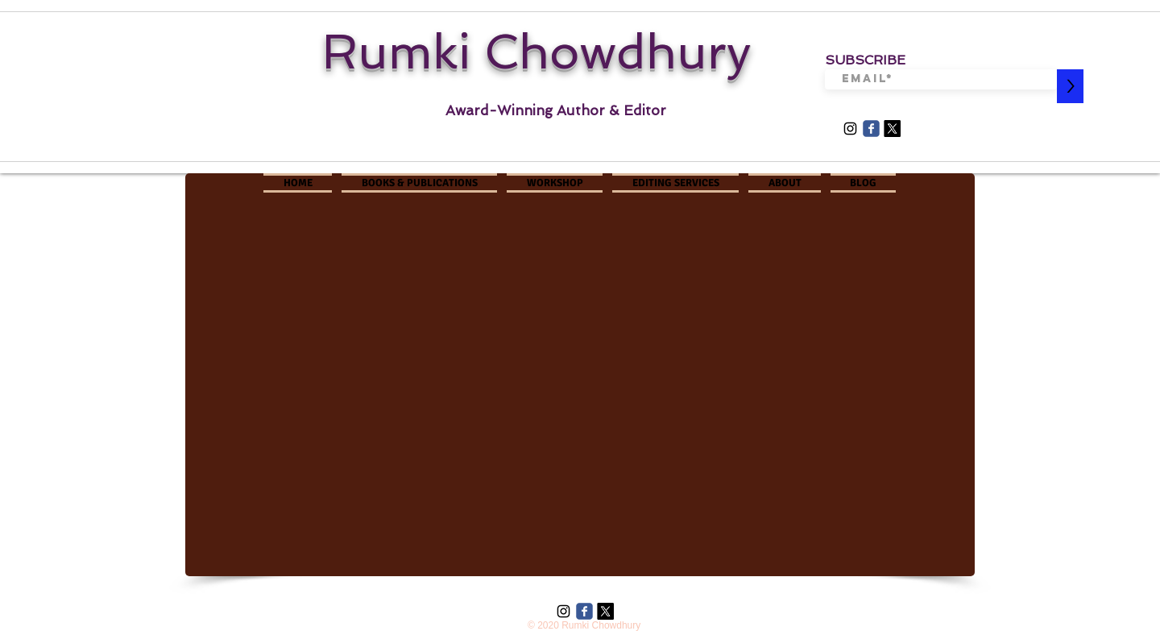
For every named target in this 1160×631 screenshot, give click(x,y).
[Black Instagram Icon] (850, 128)
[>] (1070, 86)
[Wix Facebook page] (871, 128)
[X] (892, 128)
